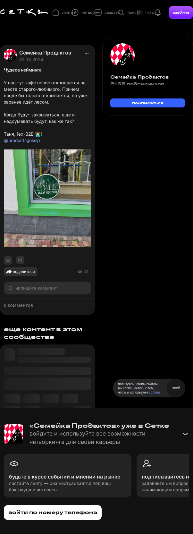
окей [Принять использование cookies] (176, 388)
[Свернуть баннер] (185, 434)
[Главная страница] (24, 12)
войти (180, 12)
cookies (154, 392)
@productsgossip (22, 140)
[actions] (86, 53)
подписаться (148, 103)
